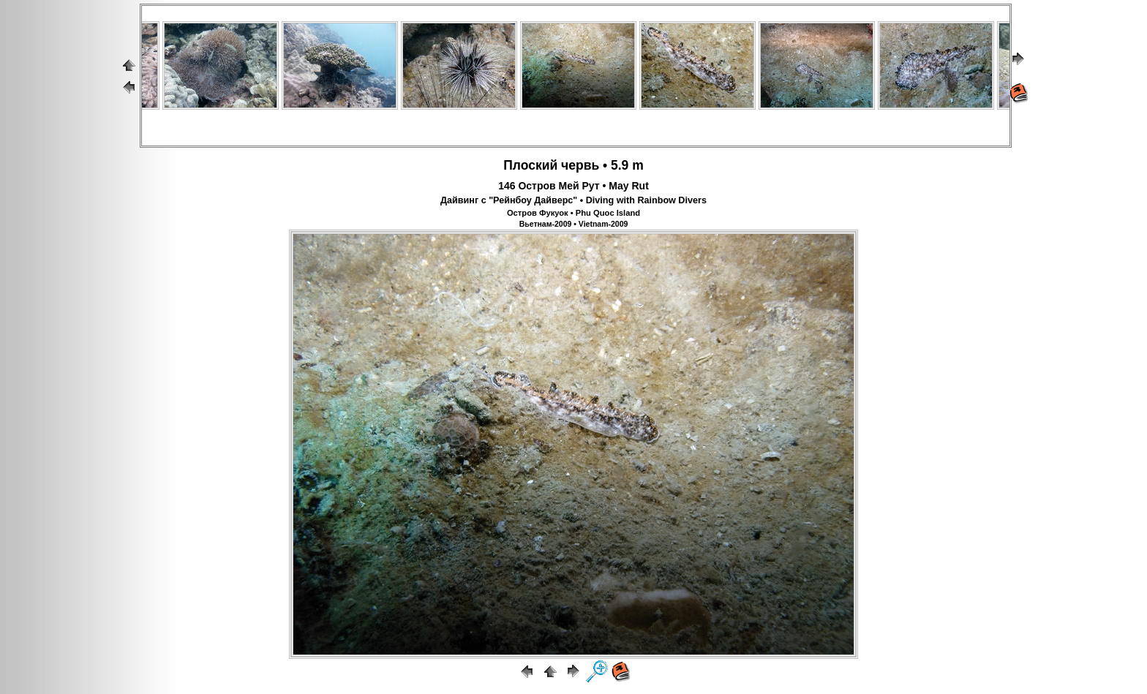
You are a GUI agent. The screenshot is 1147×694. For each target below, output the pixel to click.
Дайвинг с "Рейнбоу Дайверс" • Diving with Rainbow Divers (573, 200)
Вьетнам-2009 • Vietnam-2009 (573, 223)
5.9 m (627, 165)
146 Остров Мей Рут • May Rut (573, 186)
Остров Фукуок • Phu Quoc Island (573, 212)
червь (580, 165)
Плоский (530, 165)
